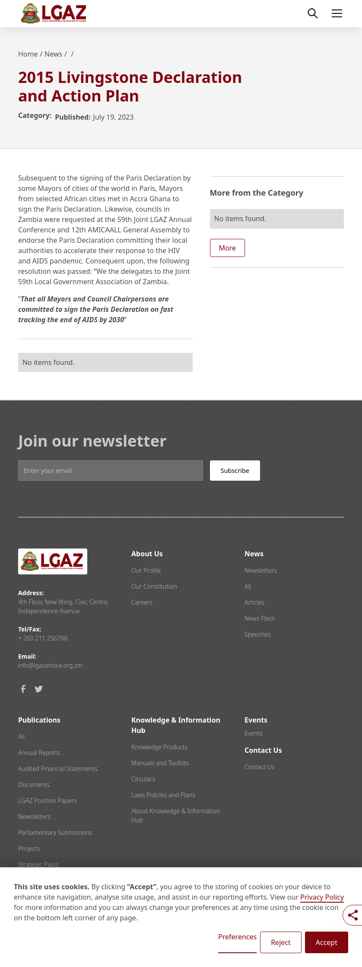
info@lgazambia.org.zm (50, 665)
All (248, 586)
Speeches (258, 634)
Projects (29, 848)
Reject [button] (281, 942)
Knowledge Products (159, 747)
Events (254, 733)
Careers (141, 602)
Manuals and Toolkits (160, 763)
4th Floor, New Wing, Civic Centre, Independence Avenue (63, 606)
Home (28, 54)
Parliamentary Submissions (55, 832)
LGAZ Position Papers (47, 800)
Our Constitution (154, 586)
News (53, 54)
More (227, 248)
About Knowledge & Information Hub (175, 815)
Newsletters (261, 570)
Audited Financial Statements (58, 768)
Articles (254, 602)
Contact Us (259, 767)
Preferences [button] (237, 937)
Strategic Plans (38, 864)
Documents (34, 784)
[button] (335, 13)
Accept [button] (326, 942)
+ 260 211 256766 (43, 638)
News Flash (260, 618)
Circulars (143, 779)
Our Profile (146, 570)
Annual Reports (39, 752)
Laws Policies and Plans (163, 795)
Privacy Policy (322, 897)
